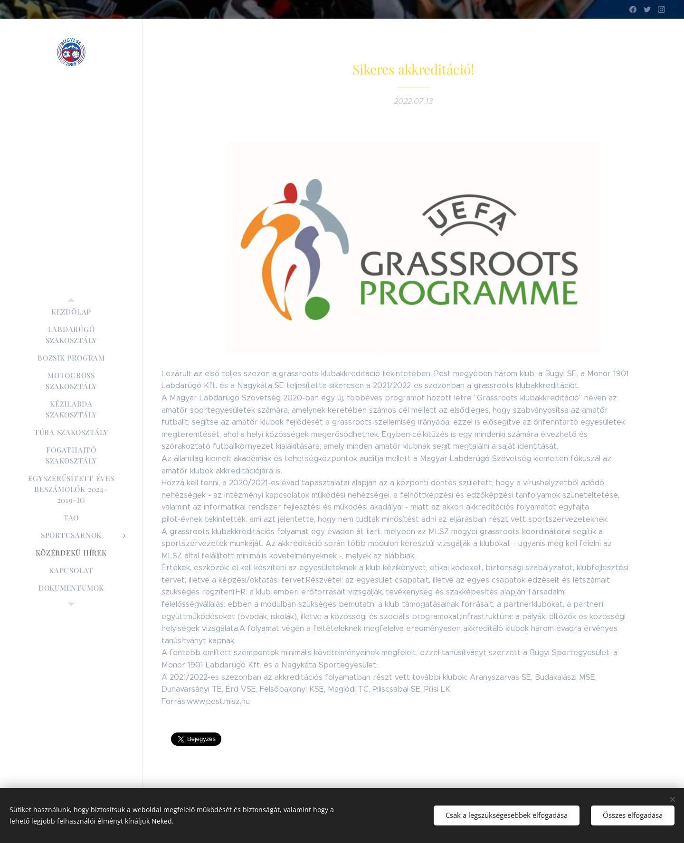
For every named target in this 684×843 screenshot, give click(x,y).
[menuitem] (71, 311)
